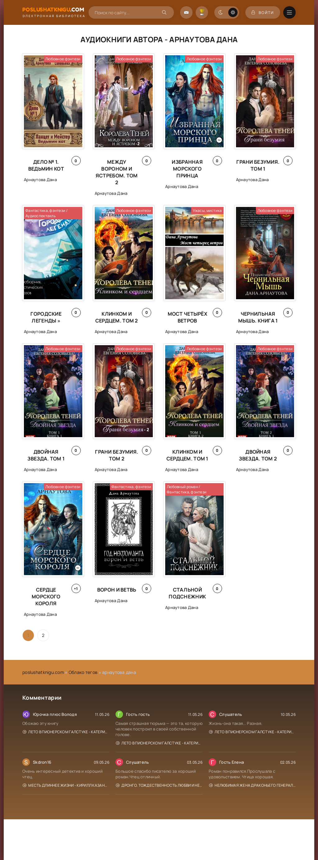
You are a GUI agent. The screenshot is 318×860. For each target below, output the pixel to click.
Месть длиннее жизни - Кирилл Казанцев (66, 785)
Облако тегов (83, 672)
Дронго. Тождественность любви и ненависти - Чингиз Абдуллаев (159, 785)
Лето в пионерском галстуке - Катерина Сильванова (66, 731)
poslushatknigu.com (43, 672)
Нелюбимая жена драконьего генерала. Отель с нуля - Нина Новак (252, 785)
